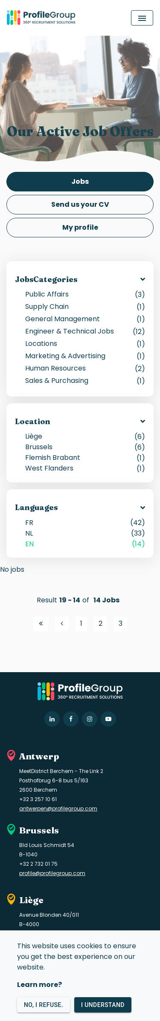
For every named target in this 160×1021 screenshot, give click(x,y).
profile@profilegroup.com (52, 873)
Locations (85, 343)
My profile (80, 227)
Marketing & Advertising (85, 356)
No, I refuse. (43, 1005)
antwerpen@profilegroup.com (58, 808)
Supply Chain (85, 306)
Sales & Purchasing (85, 380)
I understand (102, 1005)
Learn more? (39, 985)
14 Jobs (106, 600)
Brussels (85, 447)
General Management (85, 319)
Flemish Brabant (85, 457)
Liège (85, 436)
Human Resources (85, 368)
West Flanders (85, 468)
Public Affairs (85, 294)
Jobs (80, 181)
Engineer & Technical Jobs (85, 331)
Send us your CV (80, 204)
